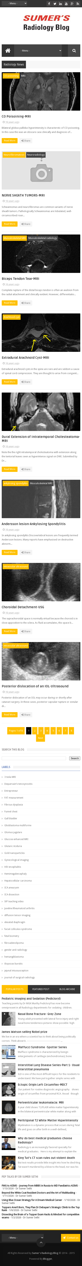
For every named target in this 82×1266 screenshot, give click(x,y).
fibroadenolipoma (14, 943)
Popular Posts (14, 989)
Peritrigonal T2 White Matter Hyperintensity (48, 1120)
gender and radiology (15, 950)
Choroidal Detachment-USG (23, 607)
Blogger (47, 1258)
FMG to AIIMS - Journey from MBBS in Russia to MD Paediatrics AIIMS (40, 1185)
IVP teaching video (14, 901)
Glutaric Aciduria (13, 846)
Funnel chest (10, 811)
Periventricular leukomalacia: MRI (41, 1102)
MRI (23, 75)
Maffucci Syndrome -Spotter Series (42, 1047)
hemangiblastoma (14, 956)
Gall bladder (10, 818)
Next (40, 738)
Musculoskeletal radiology (42, 238)
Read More (11, 140)
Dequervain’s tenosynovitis (18, 784)
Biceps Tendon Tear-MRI (20, 279)
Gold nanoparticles (14, 853)
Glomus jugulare (13, 832)
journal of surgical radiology (19, 977)
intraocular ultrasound (16, 566)
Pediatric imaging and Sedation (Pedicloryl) (31, 998)
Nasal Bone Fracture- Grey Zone (39, 1014)
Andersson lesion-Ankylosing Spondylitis (34, 524)
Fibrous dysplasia (13, 804)
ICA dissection (11, 894)
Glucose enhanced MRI (16, 839)
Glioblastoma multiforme (17, 825)
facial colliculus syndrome (18, 929)
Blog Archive (67, 989)
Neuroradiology (36, 154)
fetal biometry (11, 936)
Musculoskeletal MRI (15, 238)
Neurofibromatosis (14, 154)
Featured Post (40, 989)
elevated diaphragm (14, 922)
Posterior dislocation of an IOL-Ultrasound (35, 686)
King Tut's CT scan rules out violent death (46, 1158)
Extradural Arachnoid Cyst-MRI (25, 358)
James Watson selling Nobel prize (24, 1032)
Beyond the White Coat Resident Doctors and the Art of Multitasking (38, 1192)
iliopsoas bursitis (13, 963)
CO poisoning (11, 75)
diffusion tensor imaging (17, 915)
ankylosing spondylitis (16, 483)
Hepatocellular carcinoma (18, 880)
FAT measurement (13, 797)
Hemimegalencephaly (15, 873)
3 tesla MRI (10, 777)
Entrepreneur (11, 791)
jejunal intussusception (16, 970)
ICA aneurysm (11, 887)
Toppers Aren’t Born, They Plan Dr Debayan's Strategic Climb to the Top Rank (41, 1209)
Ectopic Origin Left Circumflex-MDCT (42, 1084)
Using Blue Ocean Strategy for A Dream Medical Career (32, 1200)
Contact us (70, 1237)
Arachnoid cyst (12, 317)
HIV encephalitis (12, 867)
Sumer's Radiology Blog (45, 1253)
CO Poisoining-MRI (16, 116)
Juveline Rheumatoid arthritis (19, 908)
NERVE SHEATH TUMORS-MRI (23, 195)
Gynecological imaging (16, 860)
